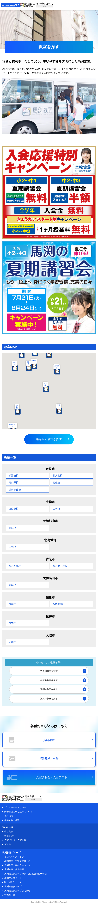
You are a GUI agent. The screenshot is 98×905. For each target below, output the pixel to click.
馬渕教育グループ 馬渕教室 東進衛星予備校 (25, 874)
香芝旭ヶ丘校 (12, 425)
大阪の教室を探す (49, 671)
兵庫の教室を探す (49, 680)
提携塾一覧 (9, 895)
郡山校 (45, 384)
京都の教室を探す (49, 689)
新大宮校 (56, 367)
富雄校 (28, 363)
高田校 (12, 585)
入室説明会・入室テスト (51, 777)
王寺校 (17, 407)
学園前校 (13, 475)
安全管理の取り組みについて (18, 811)
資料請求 (8, 816)
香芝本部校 (15, 565)
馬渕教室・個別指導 (14, 869)
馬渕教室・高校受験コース (17, 865)
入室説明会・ (16, 840)
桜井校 (12, 623)
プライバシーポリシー (15, 807)
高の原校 (13, 482)
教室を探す (9, 836)
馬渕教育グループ (13, 886)
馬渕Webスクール (13, 878)
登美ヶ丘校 (15, 489)
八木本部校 (59, 604)
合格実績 (8, 831)
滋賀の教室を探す (49, 698)
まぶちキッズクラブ (14, 857)
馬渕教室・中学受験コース (17, 861)
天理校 (58, 406)
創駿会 (7, 844)
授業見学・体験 (12, 820)
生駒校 (14, 363)
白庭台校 (13, 508)
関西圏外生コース (13, 882)
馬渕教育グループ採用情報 (17, 891)
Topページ (7, 827)
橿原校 (12, 604)
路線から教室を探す (49, 439)
